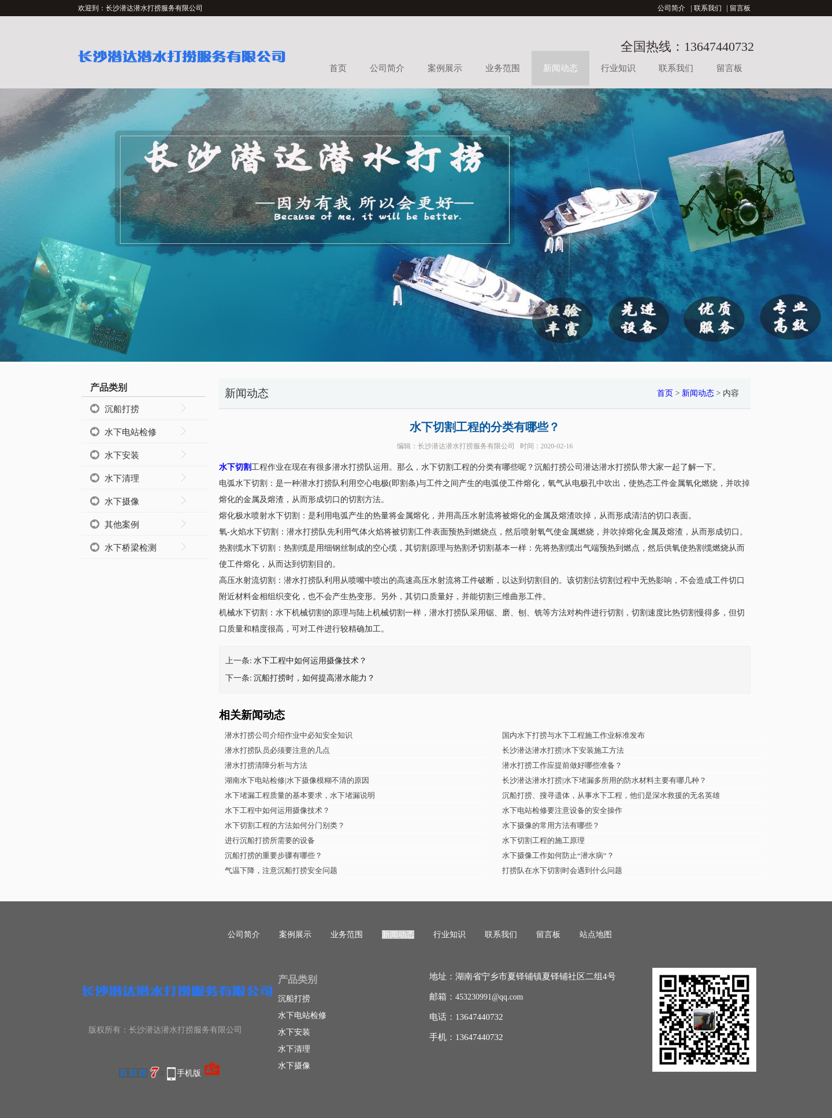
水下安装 (122, 455)
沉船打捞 (122, 409)
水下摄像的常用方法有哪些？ (551, 825)
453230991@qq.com (489, 997)
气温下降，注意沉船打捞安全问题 (281, 870)
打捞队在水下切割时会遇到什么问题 (562, 870)
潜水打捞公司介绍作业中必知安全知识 (288, 735)
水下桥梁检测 (131, 547)
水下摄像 (122, 501)
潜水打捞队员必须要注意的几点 (277, 750)
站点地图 (596, 934)
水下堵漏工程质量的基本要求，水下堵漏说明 (300, 795)
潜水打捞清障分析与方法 (266, 765)
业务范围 (502, 68)
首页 (338, 68)
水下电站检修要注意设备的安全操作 (562, 810)
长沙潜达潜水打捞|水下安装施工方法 (563, 750)
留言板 (740, 8)
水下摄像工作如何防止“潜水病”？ (558, 855)
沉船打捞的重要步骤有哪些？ (273, 855)
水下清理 (122, 478)
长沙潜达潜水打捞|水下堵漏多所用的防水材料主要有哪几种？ (604, 780)
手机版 (189, 1073)
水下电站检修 (131, 432)
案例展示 (445, 68)
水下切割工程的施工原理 (543, 840)
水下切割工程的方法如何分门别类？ (285, 825)
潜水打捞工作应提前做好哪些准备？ (562, 765)
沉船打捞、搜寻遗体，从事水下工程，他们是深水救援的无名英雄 (611, 795)
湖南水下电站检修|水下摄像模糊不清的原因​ (297, 780)
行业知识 (618, 68)
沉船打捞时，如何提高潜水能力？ (314, 678)
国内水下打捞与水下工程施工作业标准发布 (573, 735)
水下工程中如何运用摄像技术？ (310, 660)
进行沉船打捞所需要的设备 (270, 840)
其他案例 (122, 524)
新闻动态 (560, 68)
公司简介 (671, 8)
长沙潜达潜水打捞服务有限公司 (466, 446)
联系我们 (708, 8)
